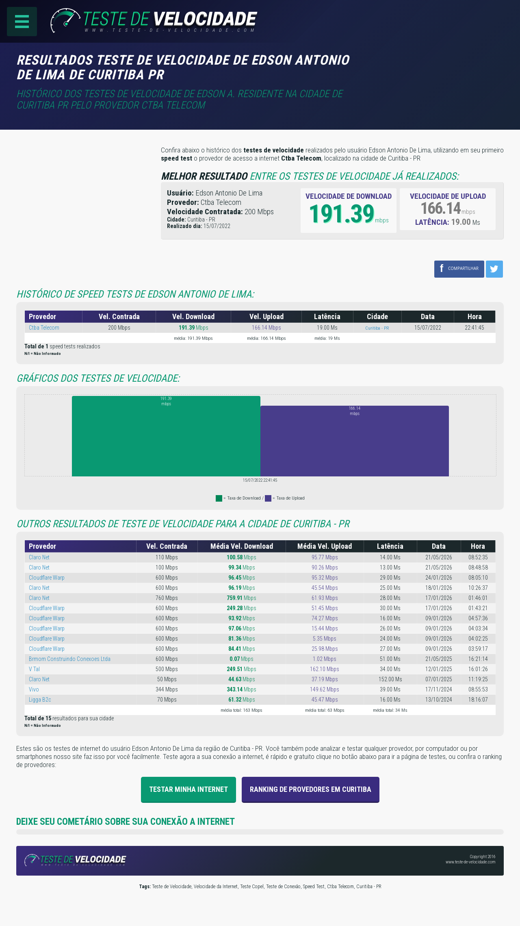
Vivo (34, 689)
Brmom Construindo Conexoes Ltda (69, 659)
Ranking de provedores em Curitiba (310, 789)
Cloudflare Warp (47, 577)
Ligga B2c (40, 699)
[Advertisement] (435, 65)
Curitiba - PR (377, 328)
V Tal (34, 669)
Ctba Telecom (44, 327)
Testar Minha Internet (188, 789)
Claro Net (39, 557)
